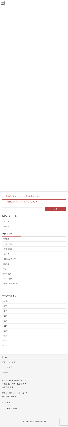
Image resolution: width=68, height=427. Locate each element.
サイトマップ (7, 367)
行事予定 (6, 226)
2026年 (5, 301)
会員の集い (8, 244)
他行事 (6, 254)
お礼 (4, 269)
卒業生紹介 (7, 274)
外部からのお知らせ (10, 284)
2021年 (5, 326)
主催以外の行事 (10, 259)
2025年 (5, 306)
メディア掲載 (8, 279)
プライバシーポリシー (10, 362)
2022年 (5, 321)
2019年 (5, 336)
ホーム (4, 357)
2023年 (5, 316)
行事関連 (6, 239)
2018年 (5, 341)
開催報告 (6, 264)
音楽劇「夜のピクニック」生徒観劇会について (23, 196)
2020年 (5, 331)
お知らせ (6, 222)
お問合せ (5, 372)
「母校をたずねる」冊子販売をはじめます (21, 202)
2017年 (5, 346)
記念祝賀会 (8, 249)
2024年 (5, 311)
